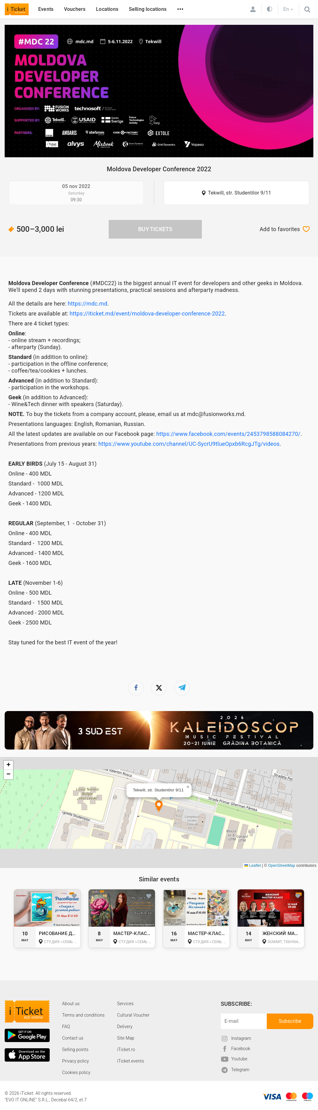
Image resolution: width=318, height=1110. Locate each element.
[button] (159, 806)
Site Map (125, 1038)
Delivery (125, 1026)
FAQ (66, 1026)
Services (125, 1003)
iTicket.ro (126, 1049)
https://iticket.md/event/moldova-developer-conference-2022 (147, 313)
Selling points (75, 1049)
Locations (107, 9)
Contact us (73, 1038)
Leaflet (252, 865)
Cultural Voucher (133, 1015)
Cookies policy (76, 1072)
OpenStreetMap (281, 865)
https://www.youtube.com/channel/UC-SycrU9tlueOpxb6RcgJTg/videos (189, 444)
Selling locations (147, 9)
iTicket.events (130, 1061)
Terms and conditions (83, 1015)
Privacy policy (75, 1061)
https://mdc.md (87, 303)
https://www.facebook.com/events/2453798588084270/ (228, 434)
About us (71, 1003)
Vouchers (75, 9)
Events (45, 9)
